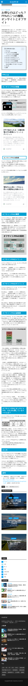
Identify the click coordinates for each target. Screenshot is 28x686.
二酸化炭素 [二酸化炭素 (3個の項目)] (21, 667)
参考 (7, 67)
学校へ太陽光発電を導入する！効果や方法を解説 (16, 601)
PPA (7, 486)
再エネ (2, 10)
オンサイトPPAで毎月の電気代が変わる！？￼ (15, 648)
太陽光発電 (7, 10)
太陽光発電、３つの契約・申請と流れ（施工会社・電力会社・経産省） (16, 653)
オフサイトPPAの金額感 (12, 61)
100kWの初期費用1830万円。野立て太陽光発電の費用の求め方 (14, 542)
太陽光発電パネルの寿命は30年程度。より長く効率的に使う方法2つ (16, 658)
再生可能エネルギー (14, 486)
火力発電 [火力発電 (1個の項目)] (17, 672)
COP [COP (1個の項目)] (3, 667)
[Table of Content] (22, 49)
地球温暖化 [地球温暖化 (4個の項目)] (15, 669)
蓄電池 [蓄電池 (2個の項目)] (3, 674)
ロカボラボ (14, 2)
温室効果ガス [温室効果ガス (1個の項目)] (11, 672)
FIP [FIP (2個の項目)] (6, 667)
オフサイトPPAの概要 (11, 56)
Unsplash (4, 4)
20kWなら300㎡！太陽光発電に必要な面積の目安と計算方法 (14, 521)
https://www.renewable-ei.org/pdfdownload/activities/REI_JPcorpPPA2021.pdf (14, 481)
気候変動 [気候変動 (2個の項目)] (4, 672)
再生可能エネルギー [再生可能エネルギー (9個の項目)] (6, 669)
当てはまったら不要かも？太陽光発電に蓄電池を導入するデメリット (16, 596)
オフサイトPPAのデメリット (13, 59)
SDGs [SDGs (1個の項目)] (16, 667)
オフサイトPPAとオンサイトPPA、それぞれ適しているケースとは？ (14, 63)
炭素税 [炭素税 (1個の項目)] (22, 672)
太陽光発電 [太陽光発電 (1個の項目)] (21, 669)
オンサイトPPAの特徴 (11, 52)
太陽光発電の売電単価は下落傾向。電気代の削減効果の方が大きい (16, 585)
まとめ (7, 66)
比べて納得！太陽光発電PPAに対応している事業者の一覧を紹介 (14, 501)
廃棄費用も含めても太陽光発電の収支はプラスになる (16, 590)
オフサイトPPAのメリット (12, 57)
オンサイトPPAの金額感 (13, 54)
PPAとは (8, 51)
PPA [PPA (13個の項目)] (13, 667)
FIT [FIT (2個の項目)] (9, 667)
